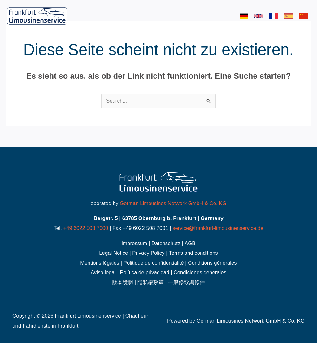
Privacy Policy (148, 253)
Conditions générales (213, 263)
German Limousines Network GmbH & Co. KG (173, 203)
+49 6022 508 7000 (85, 228)
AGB (190, 243)
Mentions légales (99, 263)
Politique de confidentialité (153, 263)
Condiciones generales (200, 272)
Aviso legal (102, 272)
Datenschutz (166, 243)
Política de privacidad (144, 272)
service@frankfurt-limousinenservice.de (218, 228)
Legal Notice (113, 253)
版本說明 (122, 282)
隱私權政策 (150, 282)
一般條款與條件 (186, 282)
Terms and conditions (194, 253)
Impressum (134, 243)
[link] (244, 16)
